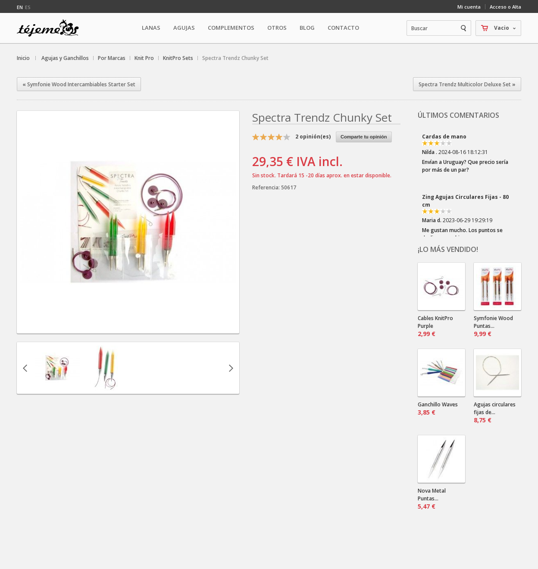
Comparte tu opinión (364, 136)
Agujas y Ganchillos (65, 58)
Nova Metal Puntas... (432, 498)
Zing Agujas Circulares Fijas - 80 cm (465, 200)
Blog (307, 27)
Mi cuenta (469, 6)
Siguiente (231, 368)
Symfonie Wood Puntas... (493, 326)
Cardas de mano (444, 136)
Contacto (343, 27)
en (20, 7)
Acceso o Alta (505, 6)
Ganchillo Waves (438, 408)
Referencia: (266, 187)
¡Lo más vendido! (448, 249)
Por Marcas (111, 58)
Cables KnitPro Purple (435, 326)
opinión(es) (313, 136)
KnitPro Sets (178, 58)
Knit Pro (144, 58)
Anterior (25, 368)
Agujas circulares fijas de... (495, 412)
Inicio (23, 58)
